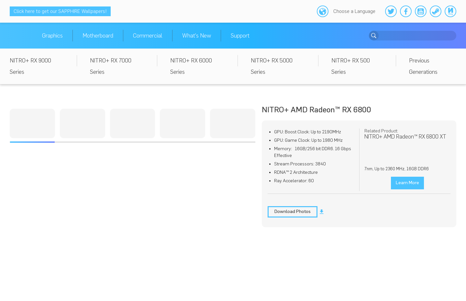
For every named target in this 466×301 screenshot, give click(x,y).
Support (240, 35)
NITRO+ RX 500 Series (350, 66)
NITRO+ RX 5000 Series (272, 66)
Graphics (52, 35)
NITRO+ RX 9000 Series (30, 66)
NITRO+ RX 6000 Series (191, 66)
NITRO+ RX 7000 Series (110, 66)
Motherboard (98, 35)
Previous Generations (423, 66)
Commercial (147, 35)
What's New (196, 35)
